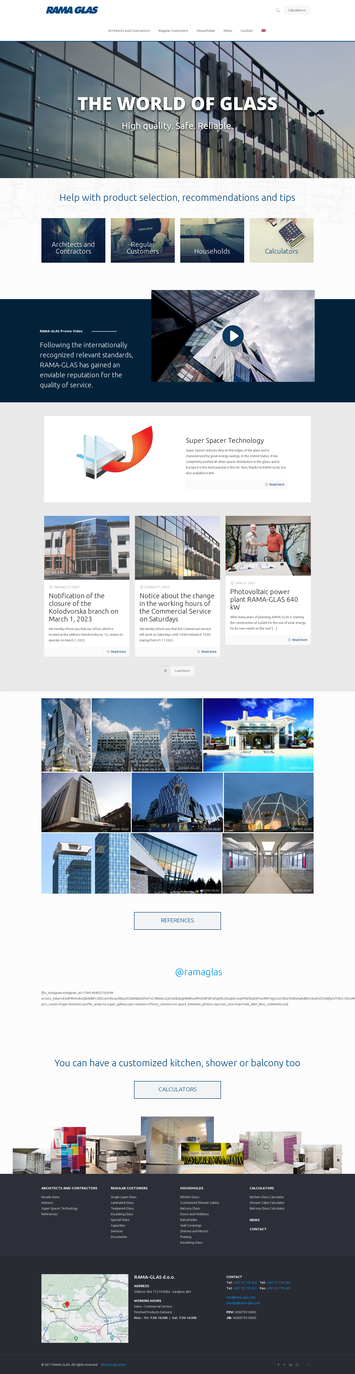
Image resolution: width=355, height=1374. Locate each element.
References (49, 1214)
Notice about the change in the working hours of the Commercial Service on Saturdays (177, 607)
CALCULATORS (262, 1188)
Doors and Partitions (194, 1214)
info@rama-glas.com (240, 1297)
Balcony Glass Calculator (267, 1208)
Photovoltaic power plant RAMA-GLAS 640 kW (264, 599)
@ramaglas (198, 971)
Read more (276, 484)
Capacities (118, 1225)
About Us (107, 1364)
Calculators (297, 10)
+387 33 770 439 (278, 1282)
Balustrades (188, 1220)
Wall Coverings (191, 1225)
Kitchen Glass (189, 1197)
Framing (185, 1237)
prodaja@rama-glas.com (243, 1303)
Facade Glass (50, 1197)
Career (121, 1364)
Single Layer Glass (124, 1197)
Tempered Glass (122, 1208)
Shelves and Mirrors (194, 1231)
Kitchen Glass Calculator (267, 1197)
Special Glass (120, 1220)
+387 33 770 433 (279, 1288)
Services (117, 1231)
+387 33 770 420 (245, 1282)
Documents (119, 1237)
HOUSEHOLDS (191, 1188)
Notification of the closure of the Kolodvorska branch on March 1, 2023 (83, 607)
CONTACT (258, 1229)
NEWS (255, 1220)
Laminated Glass (122, 1203)
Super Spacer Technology (59, 1208)
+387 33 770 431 (245, 1288)
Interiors (47, 1203)
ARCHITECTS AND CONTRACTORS (69, 1188)
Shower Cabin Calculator (267, 1203)
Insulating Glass (122, 1214)
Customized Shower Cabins (199, 1203)
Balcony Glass (190, 1208)
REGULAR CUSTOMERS (129, 1188)
